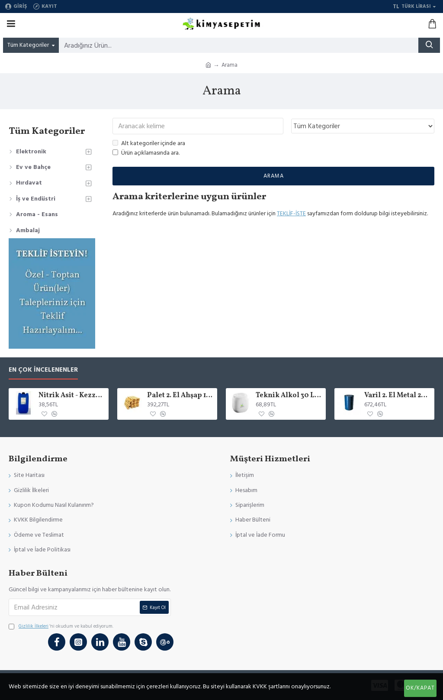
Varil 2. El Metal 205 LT (397, 395)
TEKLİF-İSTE (291, 213)
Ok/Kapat (420, 688)
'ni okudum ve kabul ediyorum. (61, 626)
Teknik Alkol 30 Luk (289, 395)
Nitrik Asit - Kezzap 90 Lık (72, 395)
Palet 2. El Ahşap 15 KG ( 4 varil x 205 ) (180, 395)
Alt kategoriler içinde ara (148, 143)
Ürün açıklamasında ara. (146, 153)
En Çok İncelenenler (43, 370)
